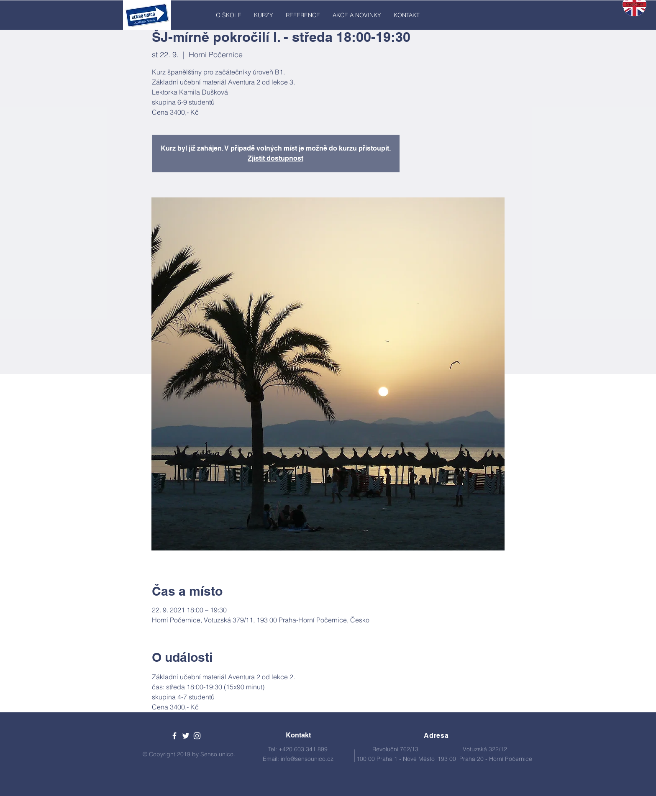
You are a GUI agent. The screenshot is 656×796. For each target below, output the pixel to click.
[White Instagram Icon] (197, 735)
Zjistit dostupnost (275, 158)
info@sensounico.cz (307, 759)
